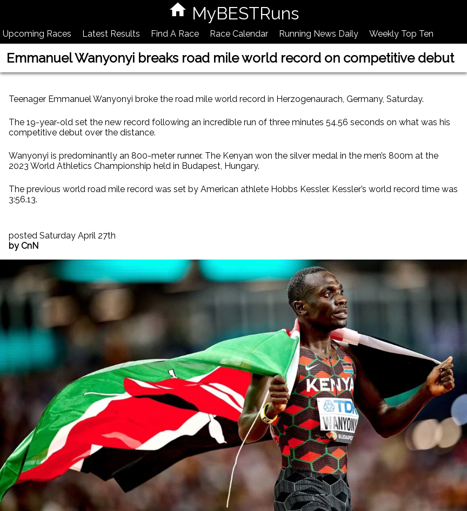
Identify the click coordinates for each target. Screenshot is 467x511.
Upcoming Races (37, 34)
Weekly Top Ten (401, 34)
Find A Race (175, 34)
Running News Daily (318, 34)
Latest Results (111, 34)
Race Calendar (239, 34)
